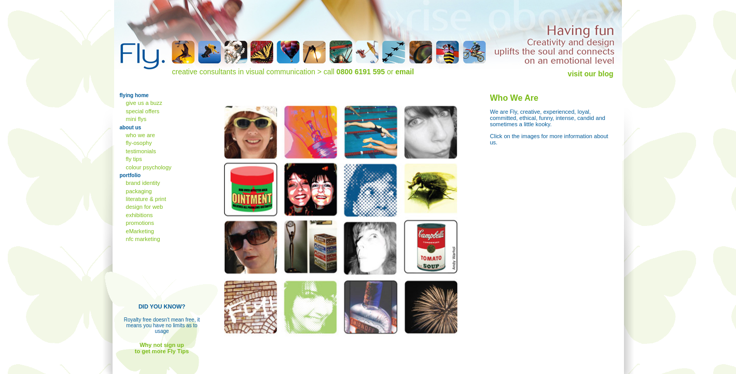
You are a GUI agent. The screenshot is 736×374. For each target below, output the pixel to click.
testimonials (140, 151)
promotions (139, 223)
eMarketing (139, 231)
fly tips (133, 159)
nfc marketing (142, 239)
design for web (143, 207)
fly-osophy (138, 143)
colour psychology (148, 167)
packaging (138, 191)
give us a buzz (143, 103)
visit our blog (591, 74)
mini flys (135, 119)
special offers (142, 111)
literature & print (145, 199)
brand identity (142, 183)
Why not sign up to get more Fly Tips (162, 348)
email (404, 72)
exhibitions (138, 215)
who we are (139, 135)
